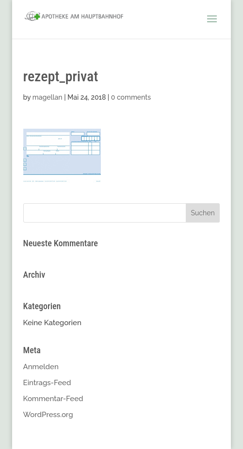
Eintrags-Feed (47, 382)
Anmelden (41, 366)
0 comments (131, 97)
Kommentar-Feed (53, 398)
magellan (47, 97)
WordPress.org (48, 414)
